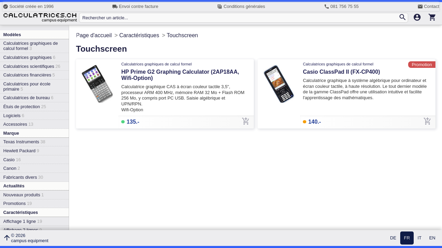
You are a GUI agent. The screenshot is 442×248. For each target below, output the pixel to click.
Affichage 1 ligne (22, 221)
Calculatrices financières (29, 75)
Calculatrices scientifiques (31, 66)
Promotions (17, 203)
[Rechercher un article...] (240, 17)
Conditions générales (241, 6)
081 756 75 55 (341, 6)
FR (407, 238)
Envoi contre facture (135, 6)
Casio (12, 159)
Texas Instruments (24, 141)
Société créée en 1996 (28, 6)
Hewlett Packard (21, 150)
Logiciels (13, 115)
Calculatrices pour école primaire (27, 86)
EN (432, 238)
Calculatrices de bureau (28, 97)
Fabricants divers (23, 177)
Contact (428, 6)
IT (419, 238)
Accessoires (18, 124)
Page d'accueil (94, 35)
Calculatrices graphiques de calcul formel (30, 46)
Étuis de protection (24, 106)
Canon (11, 168)
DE (393, 238)
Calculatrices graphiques (29, 57)
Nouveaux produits (23, 194)
